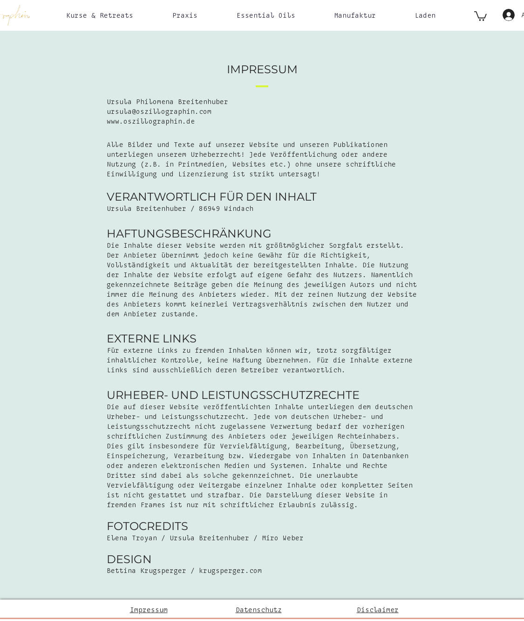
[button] (100, 15)
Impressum (149, 610)
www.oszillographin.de (151, 122)
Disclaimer (378, 610)
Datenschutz (259, 610)
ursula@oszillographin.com (159, 112)
